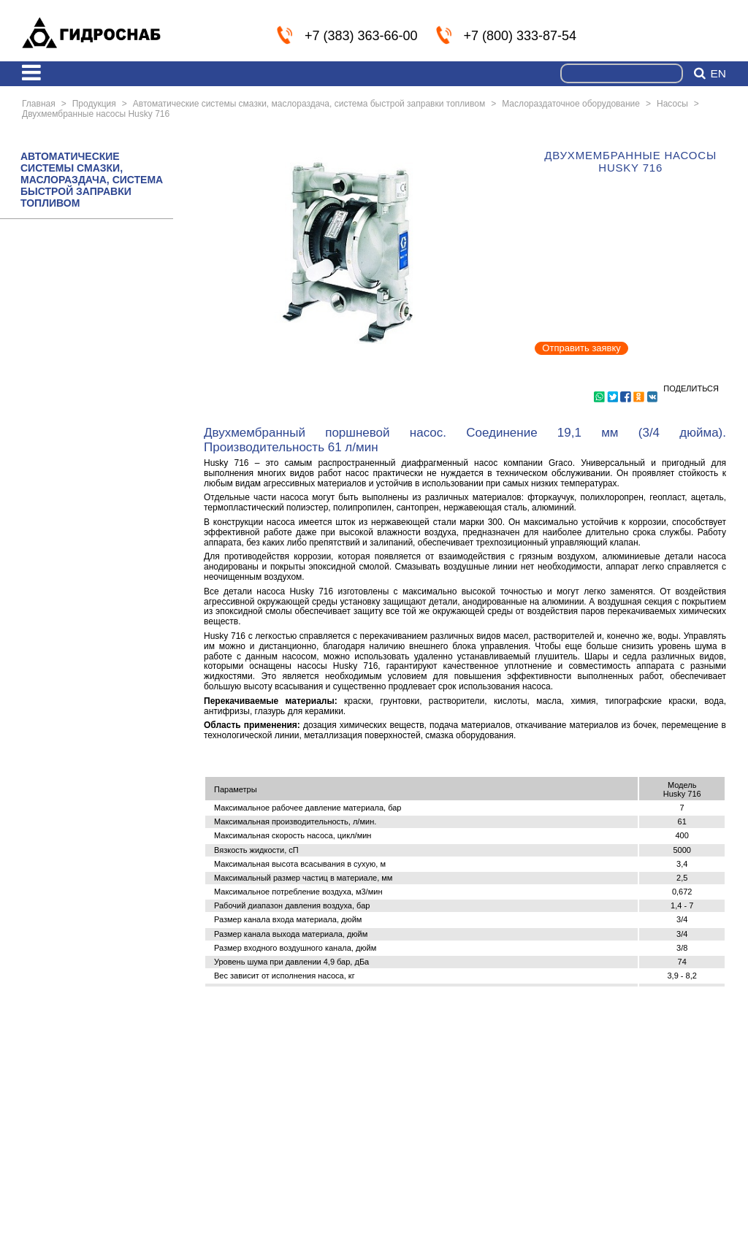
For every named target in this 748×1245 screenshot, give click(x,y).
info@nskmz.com (716, 34)
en (718, 74)
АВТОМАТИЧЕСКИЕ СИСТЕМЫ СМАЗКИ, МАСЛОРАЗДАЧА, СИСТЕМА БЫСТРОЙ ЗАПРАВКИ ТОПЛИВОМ (91, 179)
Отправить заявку (581, 347)
